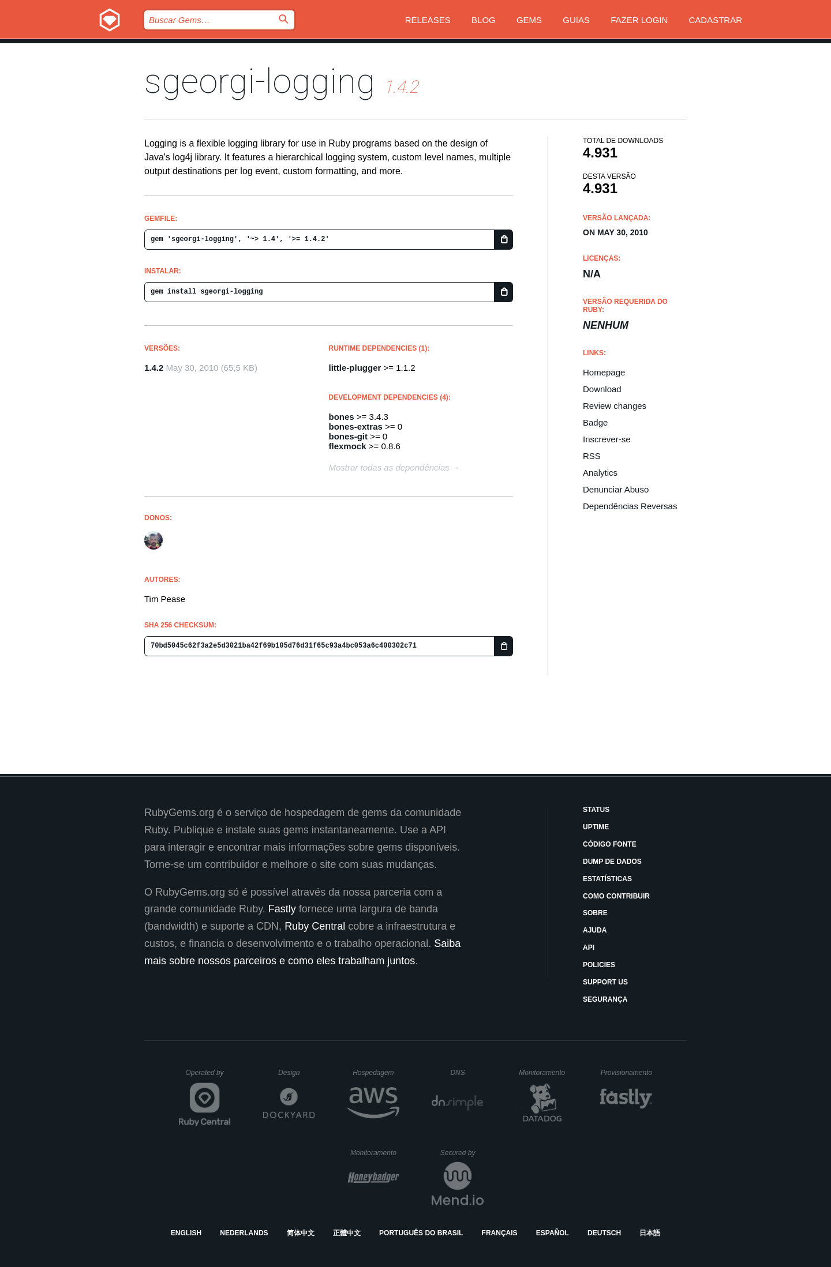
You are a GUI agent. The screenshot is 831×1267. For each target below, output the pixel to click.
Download (602, 389)
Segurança (605, 999)
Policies (599, 965)
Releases (428, 20)
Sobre (595, 913)
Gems (529, 20)
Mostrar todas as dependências (389, 467)
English (186, 1233)
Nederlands (244, 1233)
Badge (595, 422)
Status (596, 810)
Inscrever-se (607, 439)
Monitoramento (543, 1073)
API (588, 947)
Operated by (208, 1077)
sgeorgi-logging (259, 81)
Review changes (614, 406)
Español (552, 1233)
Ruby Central (315, 926)
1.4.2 (153, 368)
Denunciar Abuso (616, 489)
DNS (467, 1073)
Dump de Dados (612, 862)
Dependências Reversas (630, 506)
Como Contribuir (616, 896)
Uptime (596, 827)
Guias (576, 20)
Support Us (605, 982)
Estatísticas (607, 879)
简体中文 (301, 1233)
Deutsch (604, 1233)
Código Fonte (610, 844)
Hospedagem (376, 1073)
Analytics (600, 473)
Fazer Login (639, 20)
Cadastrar (715, 20)
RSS (592, 456)
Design (296, 1073)
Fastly (282, 909)
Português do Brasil (421, 1233)
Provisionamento (627, 1073)
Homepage (604, 372)
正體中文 (347, 1233)
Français (500, 1233)
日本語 (649, 1233)
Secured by (462, 1153)
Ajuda (595, 930)
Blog (483, 20)
